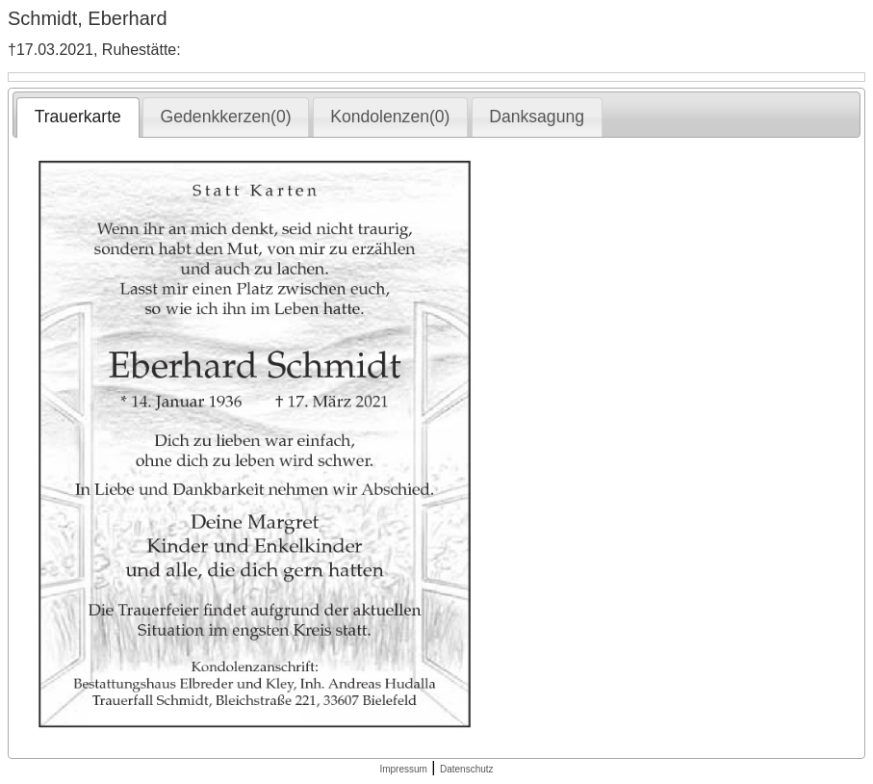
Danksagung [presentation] (536, 116)
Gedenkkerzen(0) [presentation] (226, 116)
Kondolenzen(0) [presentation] (389, 116)
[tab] (77, 117)
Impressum (402, 769)
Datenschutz (467, 769)
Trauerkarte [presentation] (78, 116)
